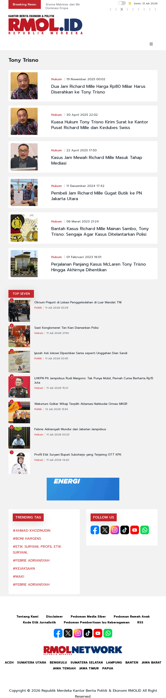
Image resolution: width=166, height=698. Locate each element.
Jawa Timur (89, 668)
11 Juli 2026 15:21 (57, 388)
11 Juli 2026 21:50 (57, 333)
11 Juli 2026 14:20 (57, 460)
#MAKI (18, 576)
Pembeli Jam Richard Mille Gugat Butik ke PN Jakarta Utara (96, 195)
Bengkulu (58, 662)
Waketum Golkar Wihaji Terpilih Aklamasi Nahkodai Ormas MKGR (80, 404)
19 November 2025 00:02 (85, 79)
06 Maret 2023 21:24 (82, 221)
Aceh (9, 662)
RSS (140, 622)
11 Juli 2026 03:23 (57, 434)
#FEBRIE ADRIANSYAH (31, 560)
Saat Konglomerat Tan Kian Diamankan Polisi (66, 328)
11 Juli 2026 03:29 (56, 308)
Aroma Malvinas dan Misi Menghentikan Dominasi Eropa (74, 6)
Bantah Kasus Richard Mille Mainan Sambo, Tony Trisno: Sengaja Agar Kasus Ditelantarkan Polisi (100, 231)
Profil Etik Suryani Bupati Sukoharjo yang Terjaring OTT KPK (77, 455)
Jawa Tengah (64, 668)
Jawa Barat (151, 662)
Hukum (56, 79)
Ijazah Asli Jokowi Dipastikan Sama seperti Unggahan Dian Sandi (80, 353)
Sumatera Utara (31, 662)
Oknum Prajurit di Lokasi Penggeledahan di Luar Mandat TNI (77, 302)
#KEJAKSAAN (24, 568)
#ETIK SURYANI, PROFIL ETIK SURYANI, (37, 549)
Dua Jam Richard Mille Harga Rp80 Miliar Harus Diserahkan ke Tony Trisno (98, 89)
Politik (38, 308)
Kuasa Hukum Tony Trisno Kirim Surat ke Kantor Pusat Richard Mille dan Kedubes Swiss (99, 124)
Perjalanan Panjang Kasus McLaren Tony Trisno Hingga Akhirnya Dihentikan (98, 267)
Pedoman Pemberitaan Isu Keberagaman (96, 622)
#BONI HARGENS (27, 538)
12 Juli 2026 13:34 (56, 409)
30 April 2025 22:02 (82, 115)
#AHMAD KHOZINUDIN (31, 530)
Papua (107, 668)
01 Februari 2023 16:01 (83, 257)
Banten (131, 662)
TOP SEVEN (21, 293)
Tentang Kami (27, 616)
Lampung (114, 662)
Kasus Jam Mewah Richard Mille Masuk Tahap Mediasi (96, 160)
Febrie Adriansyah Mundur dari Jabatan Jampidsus (70, 429)
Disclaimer (54, 616)
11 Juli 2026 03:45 (56, 358)
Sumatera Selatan (86, 662)
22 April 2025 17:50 (81, 150)
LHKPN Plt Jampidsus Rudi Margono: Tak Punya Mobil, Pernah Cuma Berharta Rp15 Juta (93, 380)
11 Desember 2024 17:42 (85, 186)
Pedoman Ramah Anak (132, 616)
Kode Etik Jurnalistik (39, 622)
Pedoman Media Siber (88, 616)
